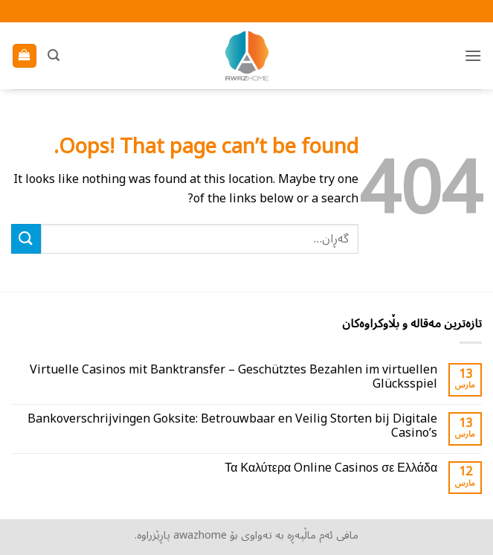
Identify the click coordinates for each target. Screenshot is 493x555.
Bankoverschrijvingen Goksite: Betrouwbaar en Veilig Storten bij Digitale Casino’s (232, 426)
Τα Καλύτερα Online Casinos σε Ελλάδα (331, 468)
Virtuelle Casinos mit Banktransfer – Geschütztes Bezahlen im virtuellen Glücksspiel (233, 377)
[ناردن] (26, 238)
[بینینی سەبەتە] (24, 56)
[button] (473, 55)
